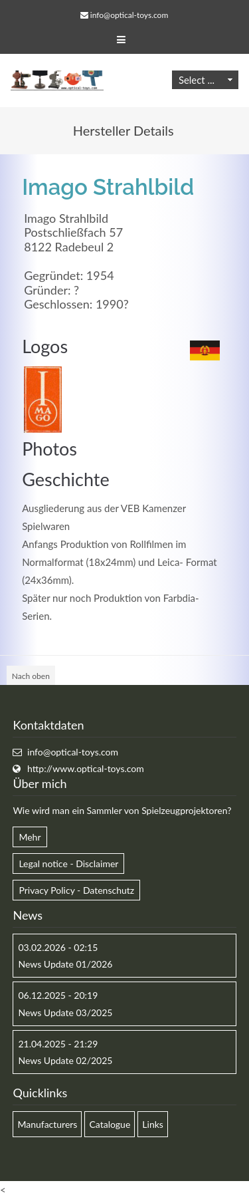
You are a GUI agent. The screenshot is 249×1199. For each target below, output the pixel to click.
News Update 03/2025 (65, 1012)
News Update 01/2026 (65, 964)
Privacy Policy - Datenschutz (76, 890)
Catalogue (109, 1124)
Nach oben (31, 676)
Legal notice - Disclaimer (68, 863)
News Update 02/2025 (65, 1060)
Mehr (30, 837)
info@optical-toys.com (129, 15)
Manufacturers (47, 1124)
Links (152, 1124)
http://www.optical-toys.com (85, 768)
